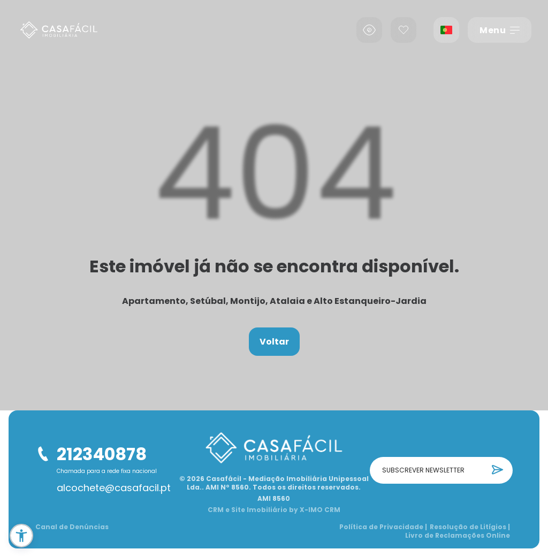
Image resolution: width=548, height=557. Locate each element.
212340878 (102, 454)
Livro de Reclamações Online (457, 535)
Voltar (274, 341)
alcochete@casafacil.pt (114, 488)
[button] (21, 535)
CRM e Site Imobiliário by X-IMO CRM (274, 510)
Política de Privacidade (383, 527)
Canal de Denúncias (72, 527)
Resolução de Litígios (470, 527)
